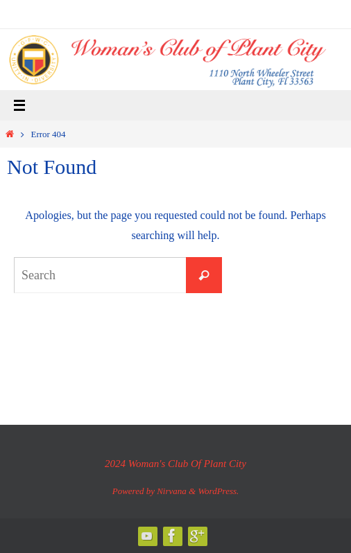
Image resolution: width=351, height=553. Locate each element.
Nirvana (172, 491)
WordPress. (218, 491)
